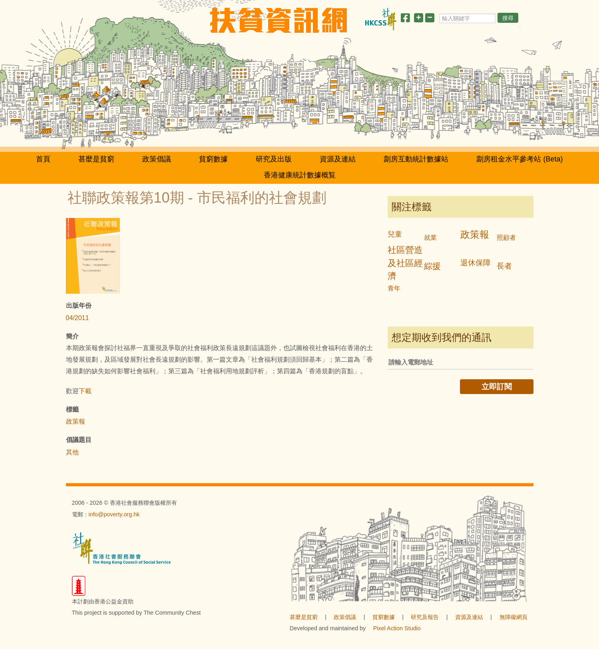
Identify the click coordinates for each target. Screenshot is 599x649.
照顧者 (506, 237)
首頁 (43, 159)
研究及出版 (274, 159)
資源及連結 (338, 159)
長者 (504, 266)
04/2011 (77, 318)
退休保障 (475, 263)
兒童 (395, 234)
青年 (394, 288)
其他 (72, 452)
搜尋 (507, 18)
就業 (430, 237)
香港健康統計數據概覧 (300, 175)
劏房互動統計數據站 (416, 159)
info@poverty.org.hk (114, 514)
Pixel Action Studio (397, 628)
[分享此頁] (405, 19)
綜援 (432, 266)
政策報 (75, 421)
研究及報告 (425, 617)
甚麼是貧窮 (96, 159)
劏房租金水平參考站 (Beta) (519, 159)
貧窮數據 (213, 159)
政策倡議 (156, 159)
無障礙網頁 (513, 617)
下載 (85, 391)
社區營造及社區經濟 (405, 263)
